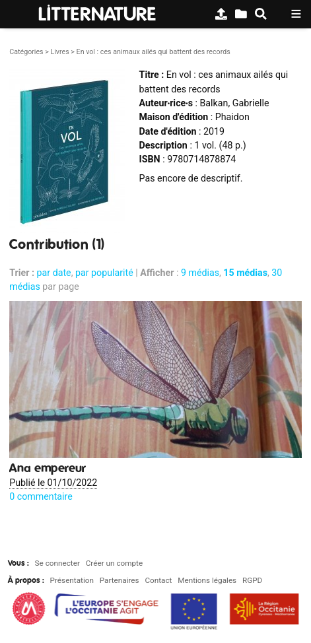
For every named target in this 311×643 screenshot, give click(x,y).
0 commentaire (41, 496)
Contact (158, 580)
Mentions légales (207, 580)
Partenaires (119, 580)
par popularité (104, 272)
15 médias (245, 272)
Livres (59, 52)
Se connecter (57, 563)
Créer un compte (114, 563)
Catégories (26, 52)
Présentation (72, 580)
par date (54, 272)
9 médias (200, 272)
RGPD (252, 580)
